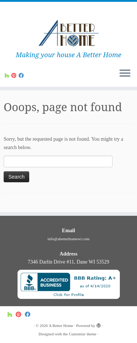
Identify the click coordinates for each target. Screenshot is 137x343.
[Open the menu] (124, 73)
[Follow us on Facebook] (22, 75)
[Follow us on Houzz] (8, 75)
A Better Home (61, 325)
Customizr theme (82, 334)
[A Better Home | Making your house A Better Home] (68, 33)
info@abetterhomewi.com (68, 239)
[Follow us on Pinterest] (15, 75)
